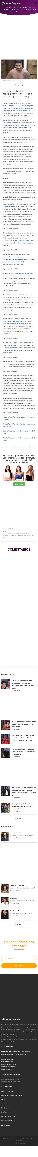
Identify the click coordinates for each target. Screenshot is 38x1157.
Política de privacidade (19, 1143)
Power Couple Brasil (7, 1091)
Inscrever (19, 965)
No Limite (4, 1108)
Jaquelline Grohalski (17, 885)
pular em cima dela (15, 300)
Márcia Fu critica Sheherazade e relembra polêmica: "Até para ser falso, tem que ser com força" (23, 738)
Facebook (5, 1125)
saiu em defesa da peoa (16, 259)
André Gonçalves (16, 833)
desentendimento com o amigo (13, 321)
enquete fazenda (21, 447)
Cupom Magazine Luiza (8, 1064)
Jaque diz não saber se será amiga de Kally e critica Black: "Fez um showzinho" (24, 724)
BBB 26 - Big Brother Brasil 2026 (11, 1096)
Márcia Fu (13, 898)
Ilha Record (4, 1112)
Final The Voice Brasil (8, 1120)
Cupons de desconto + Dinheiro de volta (13, 1054)
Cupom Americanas (7, 1062)
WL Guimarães (15, 911)
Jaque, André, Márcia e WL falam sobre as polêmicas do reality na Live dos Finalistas (23, 806)
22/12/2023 (16, 729)
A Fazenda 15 (9, 206)
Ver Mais (19, 818)
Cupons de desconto (7, 1059)
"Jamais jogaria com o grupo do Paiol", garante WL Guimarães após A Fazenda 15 (24, 751)
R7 (7, 531)
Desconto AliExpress (8, 1067)
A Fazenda (4, 1104)
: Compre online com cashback (16, 1052)
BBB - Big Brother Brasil (8, 1116)
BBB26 (3, 1100)
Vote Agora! (19, 484)
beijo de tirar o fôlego (15, 345)
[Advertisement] (18, 34)
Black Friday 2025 (7, 1069)
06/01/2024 (16, 690)
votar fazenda (30, 447)
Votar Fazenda (13, 417)
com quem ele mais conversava (22, 240)
